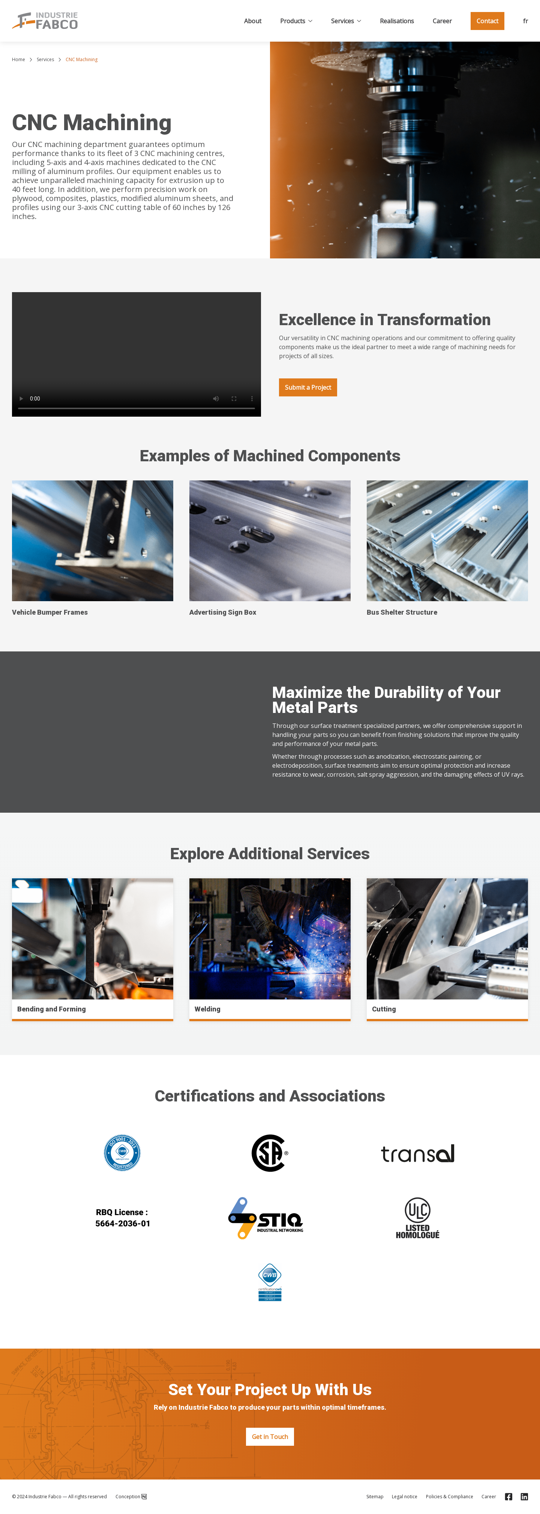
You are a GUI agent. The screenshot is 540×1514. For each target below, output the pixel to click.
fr (525, 21)
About (252, 21)
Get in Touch (270, 1437)
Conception (131, 1497)
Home (18, 59)
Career (442, 21)
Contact (487, 21)
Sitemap (375, 1497)
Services (346, 21)
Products (296, 21)
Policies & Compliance (449, 1497)
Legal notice (404, 1497)
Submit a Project (308, 387)
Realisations (397, 21)
